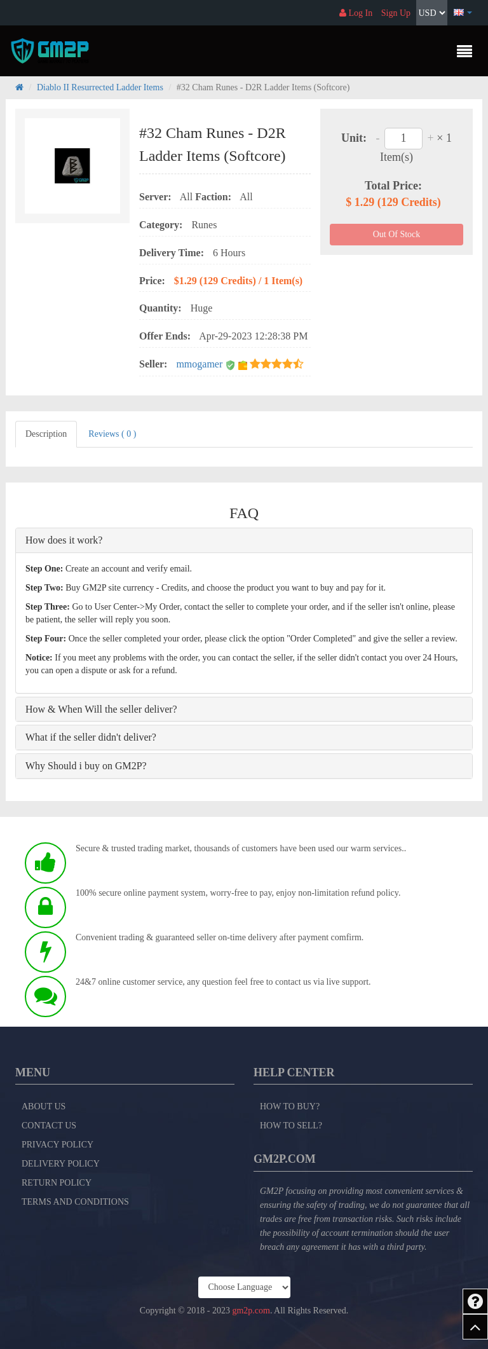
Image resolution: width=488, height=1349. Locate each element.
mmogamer (200, 364)
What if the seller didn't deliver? (90, 737)
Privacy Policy (57, 1144)
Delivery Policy (61, 1163)
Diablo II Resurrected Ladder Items (100, 87)
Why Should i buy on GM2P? (86, 765)
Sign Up (395, 13)
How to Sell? (291, 1125)
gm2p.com (251, 1310)
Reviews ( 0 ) (112, 434)
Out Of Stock (397, 234)
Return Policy (57, 1183)
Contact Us (49, 1125)
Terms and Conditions (75, 1202)
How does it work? (63, 540)
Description (46, 434)
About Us (43, 1106)
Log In (355, 13)
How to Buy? (290, 1106)
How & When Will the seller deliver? (101, 709)
